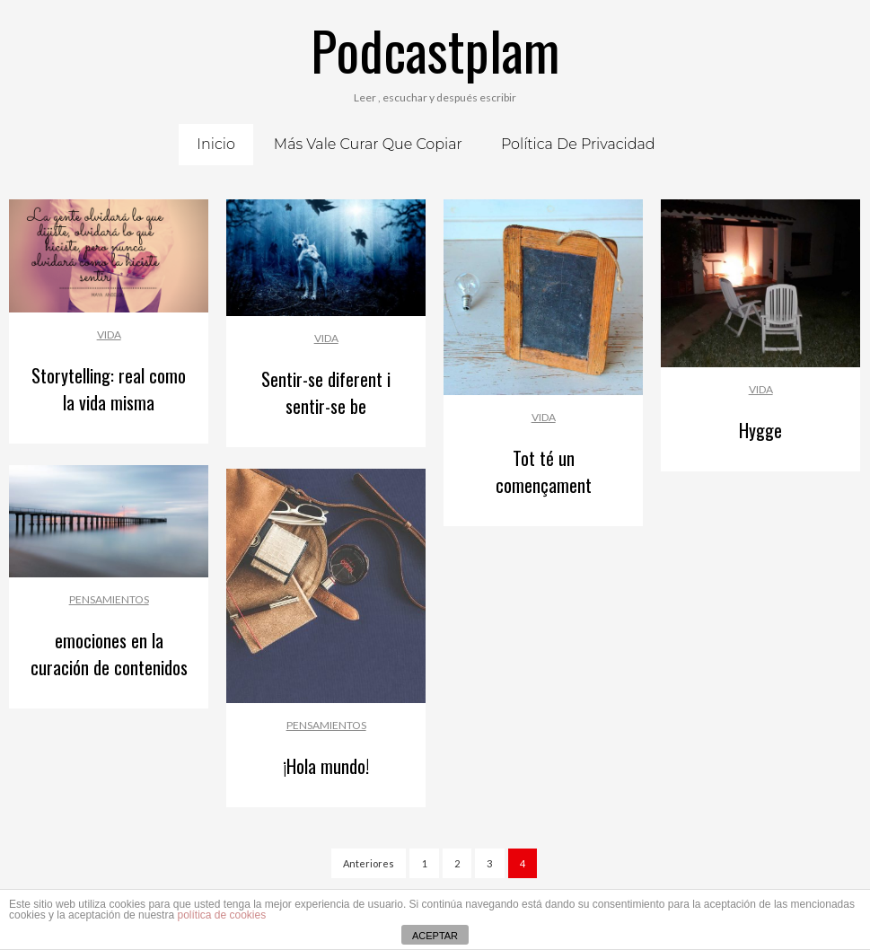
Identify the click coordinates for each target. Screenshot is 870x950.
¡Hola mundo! (326, 765)
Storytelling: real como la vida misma (108, 389)
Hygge (760, 430)
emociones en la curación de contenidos (109, 654)
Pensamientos (109, 599)
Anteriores (368, 863)
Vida (109, 334)
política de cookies (221, 915)
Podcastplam (435, 49)
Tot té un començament (544, 471)
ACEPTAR (435, 935)
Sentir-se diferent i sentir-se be (326, 392)
